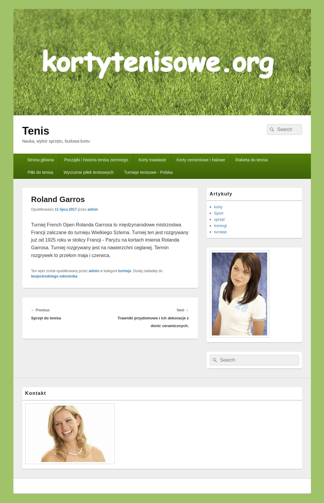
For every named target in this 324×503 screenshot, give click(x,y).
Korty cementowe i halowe (200, 159)
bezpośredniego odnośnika (54, 276)
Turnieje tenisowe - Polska (148, 172)
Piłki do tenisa (40, 172)
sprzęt (219, 219)
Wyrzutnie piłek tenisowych (89, 172)
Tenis (35, 131)
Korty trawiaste (152, 159)
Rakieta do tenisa (252, 159)
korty (218, 207)
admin (92, 209)
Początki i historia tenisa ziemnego (96, 159)
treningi (220, 225)
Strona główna (40, 159)
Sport (218, 213)
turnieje (124, 271)
